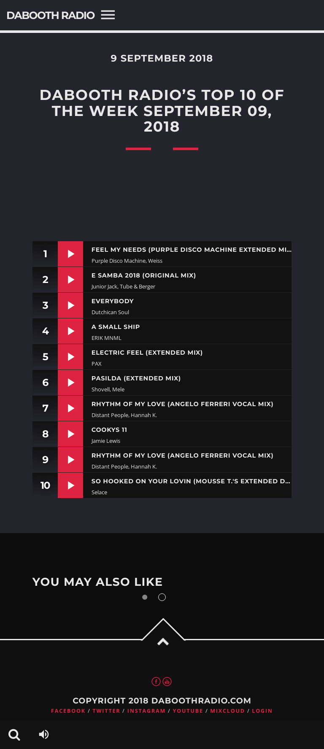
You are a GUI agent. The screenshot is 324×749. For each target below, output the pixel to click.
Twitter (106, 710)
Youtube (188, 710)
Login (262, 710)
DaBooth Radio (50, 15)
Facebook (68, 710)
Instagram (146, 710)
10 (44, 485)
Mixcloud (227, 710)
